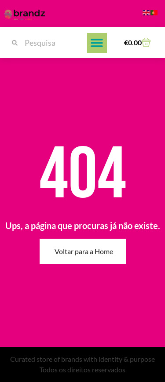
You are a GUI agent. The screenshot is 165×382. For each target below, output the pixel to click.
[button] (97, 43)
